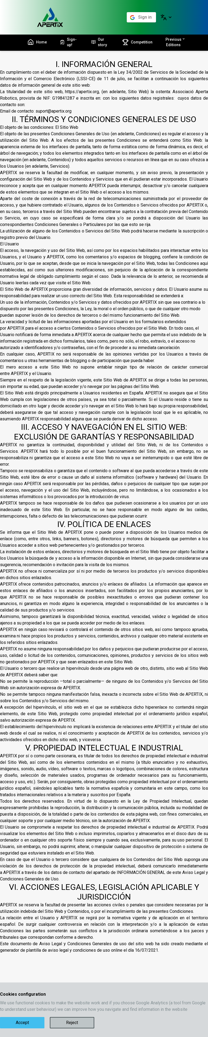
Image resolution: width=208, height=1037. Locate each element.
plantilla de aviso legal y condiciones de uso (68, 950)
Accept (22, 1022)
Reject (72, 1022)
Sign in (145, 17)
